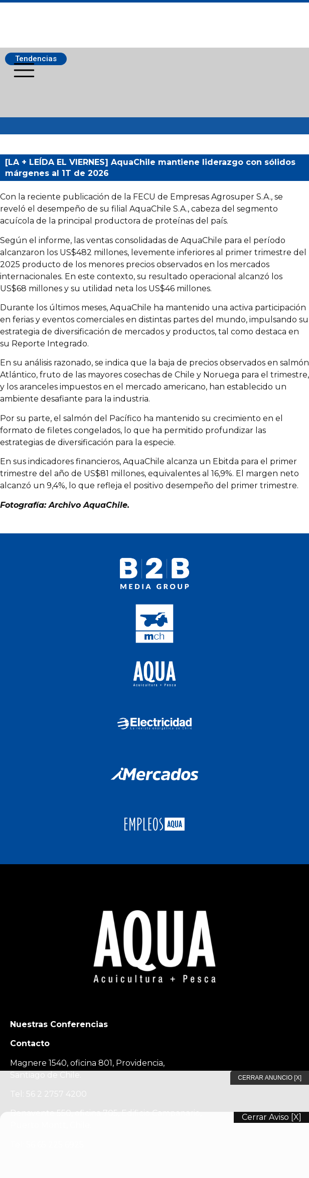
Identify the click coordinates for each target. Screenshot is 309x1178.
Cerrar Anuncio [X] (269, 1077)
